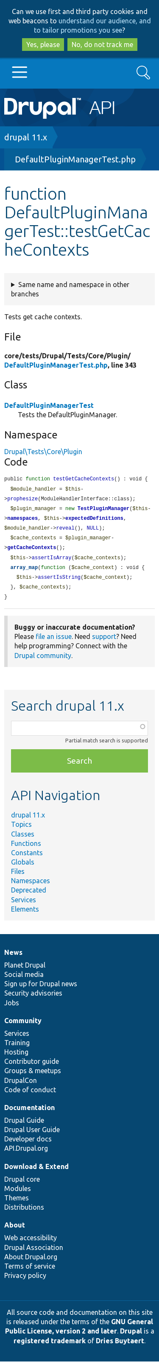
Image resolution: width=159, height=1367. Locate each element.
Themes (16, 1203)
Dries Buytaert (120, 1346)
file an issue (54, 642)
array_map (24, 571)
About (14, 1230)
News (13, 958)
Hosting (16, 1057)
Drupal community (42, 661)
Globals (22, 867)
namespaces (22, 520)
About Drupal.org (30, 1262)
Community (23, 1026)
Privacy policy (25, 1281)
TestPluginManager (103, 510)
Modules (17, 1194)
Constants (27, 858)
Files (18, 877)
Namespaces (30, 886)
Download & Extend (36, 1172)
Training (17, 1048)
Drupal (131, 1336)
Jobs (11, 1008)
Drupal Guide (24, 1126)
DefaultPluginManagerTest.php (75, 159)
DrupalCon (20, 1086)
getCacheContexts (31, 551)
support (104, 642)
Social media (24, 980)
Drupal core (22, 1184)
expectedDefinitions (94, 520)
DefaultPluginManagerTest (49, 405)
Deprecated (28, 895)
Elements (25, 914)
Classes (22, 839)
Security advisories (33, 998)
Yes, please (43, 44)
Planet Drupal (24, 970)
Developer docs (28, 1144)
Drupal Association (33, 1253)
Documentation (29, 1113)
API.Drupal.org (26, 1154)
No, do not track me (102, 44)
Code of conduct (30, 1095)
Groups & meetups (32, 1076)
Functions (26, 849)
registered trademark (50, 1346)
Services (23, 905)
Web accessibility (30, 1243)
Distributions (24, 1212)
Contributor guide (31, 1067)
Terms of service (29, 1271)
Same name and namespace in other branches (70, 289)
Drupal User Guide (32, 1135)
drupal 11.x (25, 137)
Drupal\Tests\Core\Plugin (43, 451)
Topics (21, 830)
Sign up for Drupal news (40, 989)
